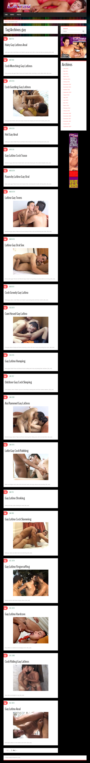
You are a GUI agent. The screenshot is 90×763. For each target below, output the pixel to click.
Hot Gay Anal (12, 134)
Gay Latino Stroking (16, 498)
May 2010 (65, 102)
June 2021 (65, 68)
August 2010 (66, 95)
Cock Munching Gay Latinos (20, 66)
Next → (15, 750)
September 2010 (67, 92)
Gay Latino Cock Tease (17, 155)
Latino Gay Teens (14, 197)
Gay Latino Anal (13, 709)
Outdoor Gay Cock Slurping (20, 382)
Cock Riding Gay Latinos (18, 661)
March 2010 (66, 105)
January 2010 (66, 110)
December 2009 (67, 113)
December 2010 (67, 84)
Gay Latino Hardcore (16, 614)
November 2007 (67, 121)
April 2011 (65, 73)
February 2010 (66, 108)
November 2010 (67, 87)
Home (6, 15)
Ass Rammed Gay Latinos (19, 403)
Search (65, 28)
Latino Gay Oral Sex (15, 245)
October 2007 (66, 124)
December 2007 (67, 118)
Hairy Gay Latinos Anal (17, 44)
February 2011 (66, 79)
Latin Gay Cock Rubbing (18, 450)
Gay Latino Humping (16, 361)
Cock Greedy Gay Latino (18, 292)
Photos (19, 15)
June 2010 (65, 100)
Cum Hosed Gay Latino (17, 313)
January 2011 (66, 81)
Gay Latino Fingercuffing (18, 566)
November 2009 (67, 116)
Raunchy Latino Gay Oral (18, 176)
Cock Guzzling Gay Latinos (19, 87)
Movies (12, 15)
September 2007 (67, 126)
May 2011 (65, 71)
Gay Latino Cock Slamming (19, 519)
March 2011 (66, 76)
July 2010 (65, 97)
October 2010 (66, 89)
